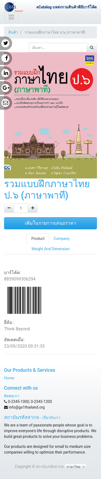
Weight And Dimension (50, 249)
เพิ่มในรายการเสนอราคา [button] (50, 223)
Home (9, 378)
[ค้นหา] (91, 47)
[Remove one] (9, 208)
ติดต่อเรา (11, 396)
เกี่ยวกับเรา (51, 417)
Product (37, 238)
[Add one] (33, 208)
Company (61, 238)
